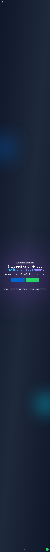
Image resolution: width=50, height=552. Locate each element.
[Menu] (48, 2)
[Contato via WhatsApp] (47, 549)
